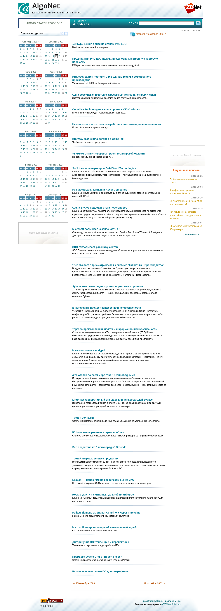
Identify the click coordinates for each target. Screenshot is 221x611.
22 (21, 59)
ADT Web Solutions (170, 604)
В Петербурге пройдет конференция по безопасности (106, 307)
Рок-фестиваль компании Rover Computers (99, 189)
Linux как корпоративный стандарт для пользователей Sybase (112, 399)
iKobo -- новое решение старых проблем (98, 432)
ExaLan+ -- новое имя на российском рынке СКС (103, 479)
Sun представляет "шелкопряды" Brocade (99, 447)
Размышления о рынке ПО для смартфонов (100, 571)
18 (30, 56)
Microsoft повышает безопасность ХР (96, 229)
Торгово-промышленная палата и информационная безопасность (114, 329)
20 (46, 60)
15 (21, 56)
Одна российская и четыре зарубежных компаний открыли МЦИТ (114, 94)
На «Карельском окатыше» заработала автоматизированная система (116, 124)
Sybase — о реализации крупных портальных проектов (108, 286)
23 (24, 59)
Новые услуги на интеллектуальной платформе (103, 494)
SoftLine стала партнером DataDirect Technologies (104, 168)
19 (34, 56)
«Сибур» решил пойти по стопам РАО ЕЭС (99, 43)
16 (24, 56)
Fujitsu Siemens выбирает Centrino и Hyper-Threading (106, 512)
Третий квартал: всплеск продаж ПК (95, 458)
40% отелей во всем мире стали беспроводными (103, 375)
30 (24, 63)
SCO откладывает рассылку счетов (95, 247)
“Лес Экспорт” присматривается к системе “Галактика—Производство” (118, 265)
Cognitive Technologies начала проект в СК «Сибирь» (106, 109)
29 (21, 63)
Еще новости (192, 234)
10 (27, 52)
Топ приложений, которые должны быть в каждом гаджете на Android (186, 215)
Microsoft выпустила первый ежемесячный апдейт (104, 527)
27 (46, 63)
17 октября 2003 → (155, 583)
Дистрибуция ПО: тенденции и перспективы (100, 542)
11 (30, 52)
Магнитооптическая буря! (88, 350)
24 (27, 59)
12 (34, 52)
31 (59, 63)
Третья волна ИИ (83, 417)
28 (49, 63)
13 (46, 56)
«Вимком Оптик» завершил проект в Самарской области (108, 153)
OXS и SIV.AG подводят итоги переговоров (99, 207)
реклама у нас (173, 601)
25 (30, 59)
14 (49, 56)
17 (27, 56)
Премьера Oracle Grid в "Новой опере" (97, 556)
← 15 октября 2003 (84, 583)
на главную (78, 20)
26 (34, 59)
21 (49, 60)
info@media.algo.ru (153, 601)
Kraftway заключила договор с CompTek (97, 138)
